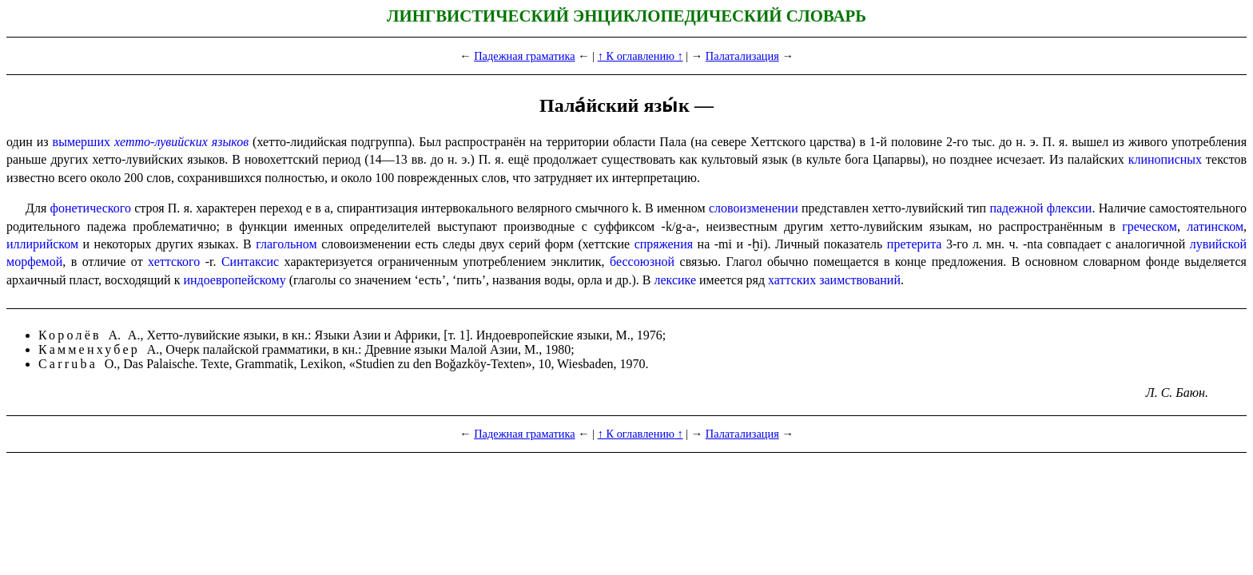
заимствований (860, 280)
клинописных (1165, 159)
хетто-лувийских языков (181, 142)
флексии (1069, 208)
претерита (914, 244)
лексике (675, 280)
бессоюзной (642, 261)
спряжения (663, 244)
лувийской (1218, 244)
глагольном (286, 244)
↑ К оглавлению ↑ (640, 56)
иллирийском (42, 244)
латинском (1215, 226)
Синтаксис (250, 261)
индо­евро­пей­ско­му (234, 280)
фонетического (90, 208)
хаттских (792, 280)
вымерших (81, 142)
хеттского (174, 261)
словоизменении (753, 208)
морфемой (34, 261)
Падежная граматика (524, 56)
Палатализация (742, 56)
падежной (1016, 208)
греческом (1149, 226)
